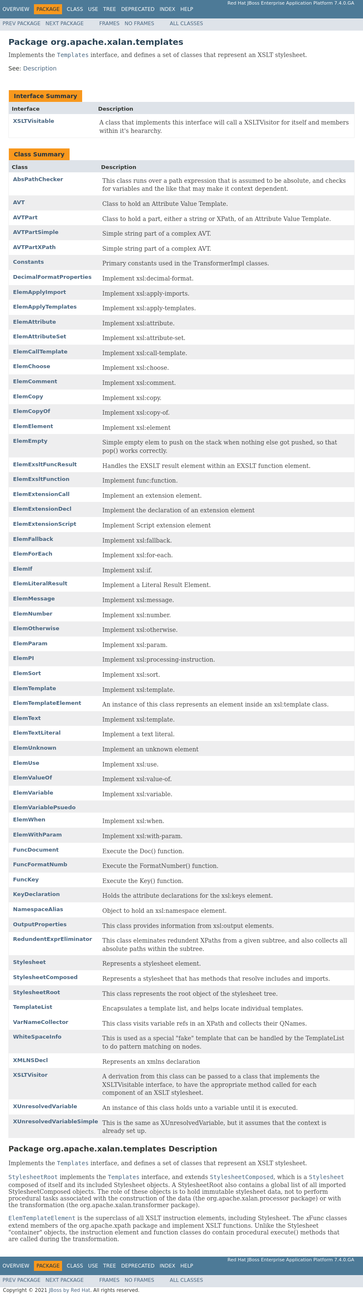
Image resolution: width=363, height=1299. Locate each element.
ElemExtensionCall (41, 494)
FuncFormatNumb (40, 864)
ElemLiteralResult (40, 583)
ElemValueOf (32, 777)
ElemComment (35, 381)
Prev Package (22, 23)
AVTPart (25, 217)
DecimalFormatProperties (52, 277)
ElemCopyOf (31, 411)
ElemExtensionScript (44, 524)
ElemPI (23, 658)
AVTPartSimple (36, 232)
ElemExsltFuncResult (45, 464)
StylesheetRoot (36, 992)
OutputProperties (40, 924)
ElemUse (26, 763)
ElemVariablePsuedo (44, 807)
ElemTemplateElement (47, 703)
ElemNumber (32, 614)
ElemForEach (32, 554)
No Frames (139, 23)
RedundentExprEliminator (52, 939)
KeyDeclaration (36, 894)
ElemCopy (28, 396)
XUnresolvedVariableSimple (55, 1121)
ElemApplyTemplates (45, 307)
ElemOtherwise (36, 628)
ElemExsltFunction (41, 479)
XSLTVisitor (30, 1075)
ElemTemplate (34, 688)
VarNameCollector (40, 1022)
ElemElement (33, 426)
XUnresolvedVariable (45, 1106)
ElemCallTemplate (40, 351)
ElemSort (27, 673)
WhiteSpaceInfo (37, 1037)
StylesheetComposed (45, 977)
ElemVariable (33, 793)
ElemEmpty (30, 441)
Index (168, 9)
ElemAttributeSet (39, 336)
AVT (19, 202)
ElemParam (30, 643)
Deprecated (138, 9)
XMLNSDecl (30, 1060)
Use (93, 9)
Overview (16, 9)
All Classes (186, 23)
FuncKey (26, 879)
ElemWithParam (37, 834)
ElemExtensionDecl (42, 509)
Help (186, 9)
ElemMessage (34, 598)
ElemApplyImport (39, 292)
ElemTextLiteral (37, 733)
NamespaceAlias (38, 909)
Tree (109, 9)
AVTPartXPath (34, 247)
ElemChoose (31, 366)
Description (40, 68)
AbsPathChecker (38, 179)
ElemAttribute (34, 322)
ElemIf (22, 569)
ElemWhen (29, 819)
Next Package (65, 23)
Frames (109, 23)
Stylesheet (29, 962)
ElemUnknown (35, 748)
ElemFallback (33, 539)
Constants (28, 262)
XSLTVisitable (33, 121)
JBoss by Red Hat (69, 1290)
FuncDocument (36, 850)
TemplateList (32, 1007)
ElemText (27, 718)
